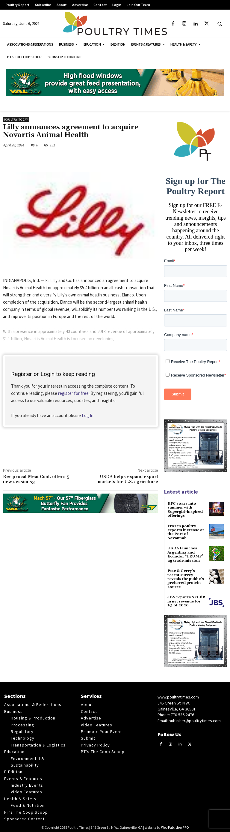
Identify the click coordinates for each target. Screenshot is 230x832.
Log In (87, 415)
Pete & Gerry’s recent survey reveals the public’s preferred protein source (185, 578)
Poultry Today (16, 119)
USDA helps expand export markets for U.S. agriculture (128, 479)
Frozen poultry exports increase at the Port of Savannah (185, 532)
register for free (73, 393)
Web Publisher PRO (175, 826)
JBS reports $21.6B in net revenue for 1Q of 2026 (186, 600)
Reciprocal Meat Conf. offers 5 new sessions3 (36, 479)
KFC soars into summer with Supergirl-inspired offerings (184, 509)
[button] (219, 24)
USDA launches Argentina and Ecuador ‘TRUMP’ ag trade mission (184, 553)
